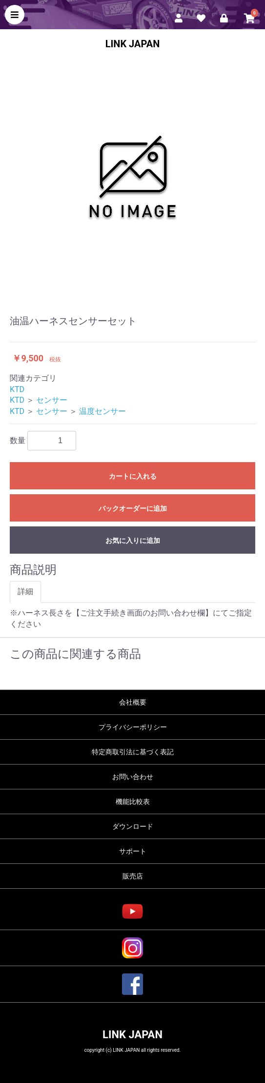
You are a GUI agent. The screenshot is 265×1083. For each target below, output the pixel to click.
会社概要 (132, 702)
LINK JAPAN (132, 43)
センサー (51, 400)
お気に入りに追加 (132, 540)
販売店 (132, 876)
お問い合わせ (132, 777)
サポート (132, 851)
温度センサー (102, 411)
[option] (132, 176)
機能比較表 (133, 801)
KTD (17, 389)
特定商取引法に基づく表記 (133, 752)
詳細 (25, 591)
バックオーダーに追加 (133, 508)
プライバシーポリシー (133, 727)
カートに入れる (133, 476)
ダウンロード (132, 826)
